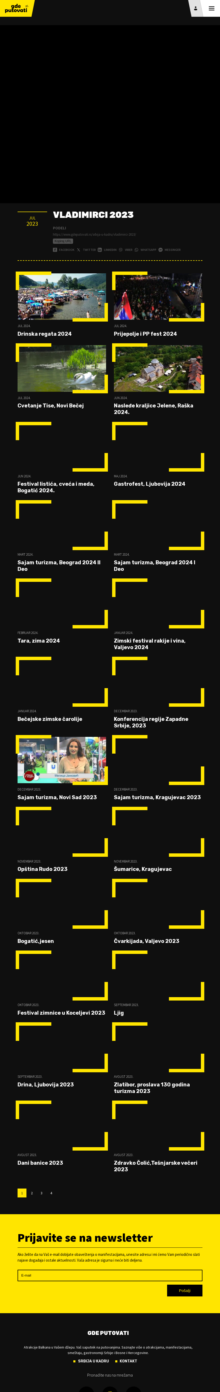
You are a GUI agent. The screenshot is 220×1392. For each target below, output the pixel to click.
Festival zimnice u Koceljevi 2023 (61, 1013)
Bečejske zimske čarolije (50, 719)
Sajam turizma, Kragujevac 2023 (157, 797)
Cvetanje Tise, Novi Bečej (51, 405)
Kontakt (128, 1361)
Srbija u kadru (93, 1361)
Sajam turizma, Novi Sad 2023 (57, 797)
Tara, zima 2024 (39, 641)
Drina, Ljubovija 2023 (46, 1084)
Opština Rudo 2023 (43, 869)
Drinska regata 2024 (45, 334)
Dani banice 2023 (40, 1163)
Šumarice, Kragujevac (143, 869)
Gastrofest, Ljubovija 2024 (149, 484)
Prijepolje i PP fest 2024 (145, 334)
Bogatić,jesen (36, 941)
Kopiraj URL (63, 241)
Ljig (119, 1013)
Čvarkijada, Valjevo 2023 (146, 941)
